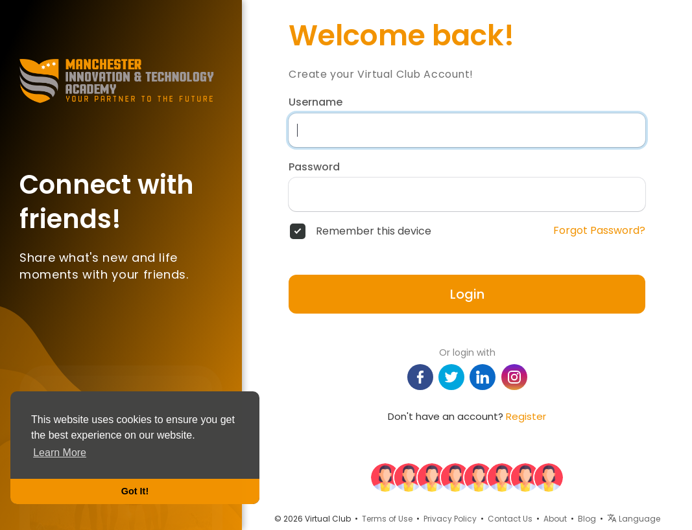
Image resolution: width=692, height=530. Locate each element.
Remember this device (373, 231)
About (555, 518)
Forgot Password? (599, 231)
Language (633, 518)
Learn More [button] (59, 452)
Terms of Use (387, 518)
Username (315, 102)
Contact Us (510, 518)
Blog (587, 518)
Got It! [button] (135, 491)
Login (467, 294)
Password (314, 167)
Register (526, 416)
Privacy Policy (450, 518)
